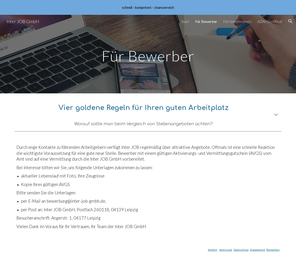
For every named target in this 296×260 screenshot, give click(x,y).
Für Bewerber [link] (206, 21)
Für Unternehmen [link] (237, 21)
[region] (148, 7)
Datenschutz (241, 249)
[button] (290, 21)
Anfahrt (212, 249)
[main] (148, 54)
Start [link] (185, 21)
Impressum (225, 249)
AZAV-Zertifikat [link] (269, 21)
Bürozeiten (273, 249)
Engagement (257, 249)
